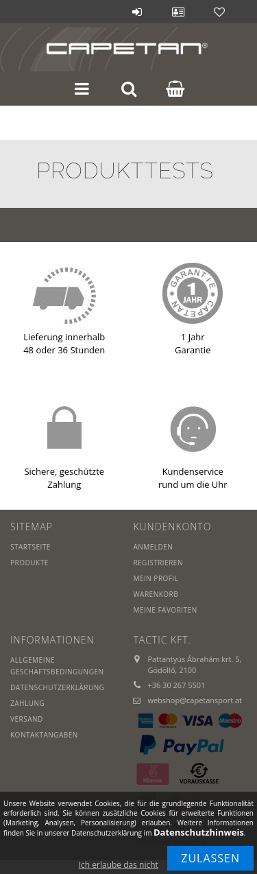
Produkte (29, 562)
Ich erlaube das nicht (118, 865)
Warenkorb (155, 594)
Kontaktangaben (44, 735)
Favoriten (219, 11)
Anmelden (137, 11)
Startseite (30, 547)
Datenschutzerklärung (57, 687)
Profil (178, 11)
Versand (26, 719)
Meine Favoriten (165, 610)
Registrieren (158, 562)
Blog (96, 11)
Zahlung (27, 703)
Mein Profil (155, 578)
